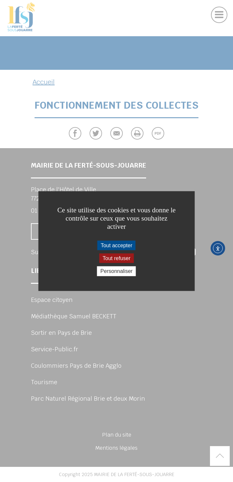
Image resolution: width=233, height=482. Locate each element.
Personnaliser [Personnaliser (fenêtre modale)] (116, 271)
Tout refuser (116, 258)
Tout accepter (116, 245)
